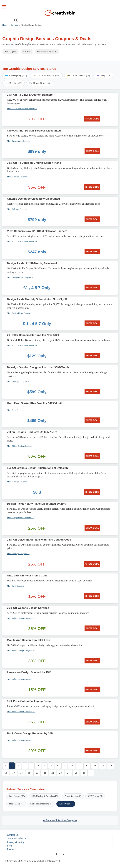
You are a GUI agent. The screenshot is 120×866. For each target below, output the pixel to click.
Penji (103, 75)
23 (60, 772)
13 (95, 765)
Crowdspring (16, 75)
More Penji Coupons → (16, 410)
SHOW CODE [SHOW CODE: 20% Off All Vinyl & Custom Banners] (92, 118)
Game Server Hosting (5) (41, 804)
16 (6, 772)
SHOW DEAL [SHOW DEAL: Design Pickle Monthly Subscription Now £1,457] (92, 323)
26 (84, 772)
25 (76, 772)
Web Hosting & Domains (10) (45, 796)
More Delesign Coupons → (18, 177)
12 (87, 765)
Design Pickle (39, 83)
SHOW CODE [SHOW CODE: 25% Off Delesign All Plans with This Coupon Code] (92, 564)
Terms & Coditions (16, 838)
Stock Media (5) (16, 804)
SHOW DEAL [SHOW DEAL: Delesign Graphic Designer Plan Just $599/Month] (92, 391)
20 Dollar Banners (47, 75)
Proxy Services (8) (73, 796)
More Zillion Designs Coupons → (21, 446)
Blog (9, 845)
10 (71, 765)
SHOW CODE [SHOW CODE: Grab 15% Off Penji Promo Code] (92, 596)
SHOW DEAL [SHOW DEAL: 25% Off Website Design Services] (92, 628)
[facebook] (56, 854)
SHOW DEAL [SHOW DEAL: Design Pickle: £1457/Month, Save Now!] (92, 287)
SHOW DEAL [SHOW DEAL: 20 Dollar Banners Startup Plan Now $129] (92, 355)
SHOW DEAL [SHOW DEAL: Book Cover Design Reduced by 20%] (92, 750)
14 (102, 765)
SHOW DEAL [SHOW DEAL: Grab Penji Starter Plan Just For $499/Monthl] (92, 420)
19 (29, 772)
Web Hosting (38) (17, 796)
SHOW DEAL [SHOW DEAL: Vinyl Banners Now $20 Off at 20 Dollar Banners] (92, 251)
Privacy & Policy (15, 842)
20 (37, 772)
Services (14, 25)
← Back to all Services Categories (60, 820)
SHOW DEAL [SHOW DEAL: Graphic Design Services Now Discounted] (92, 219)
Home (4, 25)
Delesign (13, 83)
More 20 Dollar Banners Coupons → (22, 108)
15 (110, 765)
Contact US (13, 835)
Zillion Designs (78, 75)
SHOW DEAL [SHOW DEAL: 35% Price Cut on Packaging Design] (92, 721)
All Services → (65, 804)
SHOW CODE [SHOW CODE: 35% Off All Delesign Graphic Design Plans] (92, 187)
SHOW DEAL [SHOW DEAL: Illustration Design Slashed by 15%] (92, 689)
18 (21, 772)
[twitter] (63, 854)
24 (68, 772)
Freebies (11, 849)
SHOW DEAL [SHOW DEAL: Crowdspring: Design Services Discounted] (92, 151)
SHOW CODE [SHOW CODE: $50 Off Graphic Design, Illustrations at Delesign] (92, 492)
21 (45, 772)
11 (79, 765)
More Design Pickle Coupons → (20, 277)
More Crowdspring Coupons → (20, 141)
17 (13, 772)
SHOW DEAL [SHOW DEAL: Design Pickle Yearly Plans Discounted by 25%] (92, 528)
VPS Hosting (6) (95, 796)
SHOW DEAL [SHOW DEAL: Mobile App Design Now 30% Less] (92, 660)
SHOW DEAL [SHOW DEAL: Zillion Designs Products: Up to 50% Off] (92, 456)
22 (52, 772)
